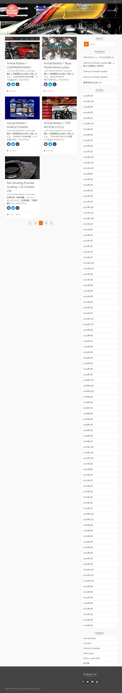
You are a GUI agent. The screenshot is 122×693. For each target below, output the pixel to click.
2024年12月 (88, 101)
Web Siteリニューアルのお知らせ (98, 57)
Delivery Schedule (91, 648)
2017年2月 (88, 503)
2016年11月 (88, 519)
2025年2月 (88, 96)
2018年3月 (88, 430)
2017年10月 (88, 458)
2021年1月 (88, 257)
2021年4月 (88, 241)
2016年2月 (88, 558)
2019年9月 (88, 330)
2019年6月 (88, 346)
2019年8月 (88, 335)
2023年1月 (88, 151)
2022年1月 (88, 201)
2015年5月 (88, 608)
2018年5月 (88, 419)
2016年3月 (88, 553)
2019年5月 (88, 352)
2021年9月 (88, 224)
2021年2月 (88, 252)
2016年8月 (88, 530)
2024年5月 (88, 112)
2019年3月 (88, 363)
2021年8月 (88, 229)
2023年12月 (88, 123)
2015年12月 (88, 569)
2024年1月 (88, 118)
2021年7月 (88, 235)
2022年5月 (88, 185)
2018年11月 (88, 385)
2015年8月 (88, 592)
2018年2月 (88, 436)
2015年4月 (88, 614)
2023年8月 (88, 135)
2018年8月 (88, 402)
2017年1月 (88, 508)
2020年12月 (88, 263)
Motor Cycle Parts (91, 658)
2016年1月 (88, 564)
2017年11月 (88, 452)
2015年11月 (88, 575)
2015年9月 (88, 586)
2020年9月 (88, 274)
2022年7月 (88, 179)
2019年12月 (88, 319)
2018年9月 (88, 397)
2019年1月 (88, 374)
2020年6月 (88, 285)
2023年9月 (88, 129)
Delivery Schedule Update (95, 71)
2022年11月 (88, 162)
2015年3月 (88, 620)
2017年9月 (88, 464)
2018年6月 (88, 413)
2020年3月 (88, 302)
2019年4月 (88, 358)
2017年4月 (88, 491)
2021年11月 (88, 213)
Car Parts (10, 214)
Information (88, 653)
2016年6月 (88, 536)
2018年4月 (88, 424)
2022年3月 (88, 190)
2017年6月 (88, 480)
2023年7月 (88, 140)
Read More (24, 80)
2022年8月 (88, 174)
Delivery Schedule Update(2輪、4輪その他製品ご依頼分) (98, 64)
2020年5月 (88, 291)
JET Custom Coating (17, 71)
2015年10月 (88, 581)
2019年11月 (88, 324)
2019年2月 (88, 369)
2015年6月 (88, 603)
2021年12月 (88, 207)
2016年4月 (88, 547)
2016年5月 (88, 542)
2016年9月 (88, 525)
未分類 (86, 663)
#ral (19, 214)
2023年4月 (88, 146)
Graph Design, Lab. (34, 688)
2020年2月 (88, 307)
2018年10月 (88, 391)
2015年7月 (88, 597)
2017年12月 (88, 447)
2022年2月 (88, 196)
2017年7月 (88, 475)
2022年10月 (88, 168)
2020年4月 (88, 296)
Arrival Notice (12, 91)
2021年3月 (88, 246)
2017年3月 (88, 497)
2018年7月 (88, 408)
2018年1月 (88, 441)
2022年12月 (88, 157)
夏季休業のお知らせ (92, 82)
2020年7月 (88, 280)
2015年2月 (88, 625)
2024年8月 (88, 107)
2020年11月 (88, 268)
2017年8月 (88, 469)
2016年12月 (88, 514)
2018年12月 (88, 380)
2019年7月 (88, 341)
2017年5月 (88, 486)
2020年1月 (88, 313)
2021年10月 (88, 218)
